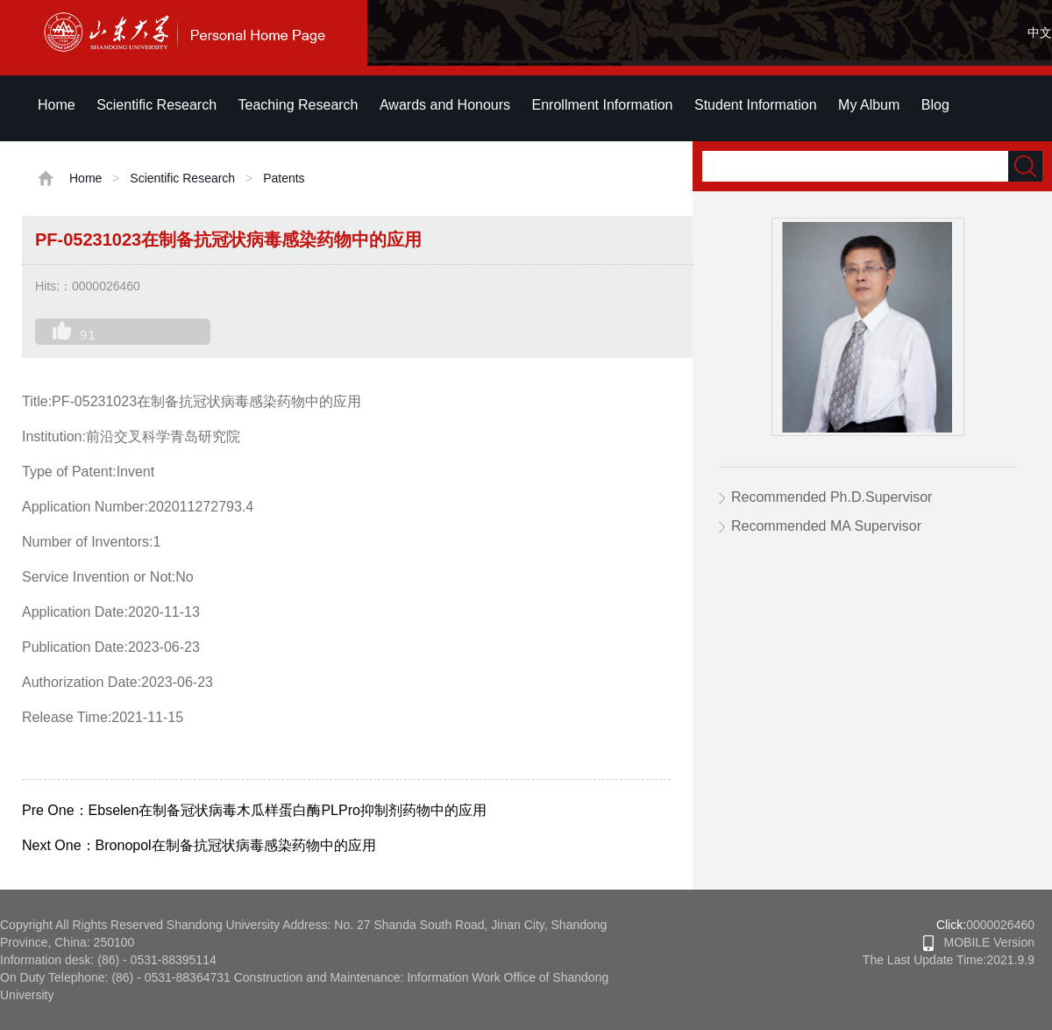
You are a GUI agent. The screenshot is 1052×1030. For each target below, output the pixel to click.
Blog (935, 104)
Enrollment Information (602, 104)
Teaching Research (298, 104)
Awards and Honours (445, 104)
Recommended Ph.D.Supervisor (831, 497)
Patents (283, 178)
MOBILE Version (978, 942)
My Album (868, 104)
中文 (1039, 32)
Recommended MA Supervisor (826, 526)
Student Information (755, 104)
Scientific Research (156, 104)
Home (56, 104)
